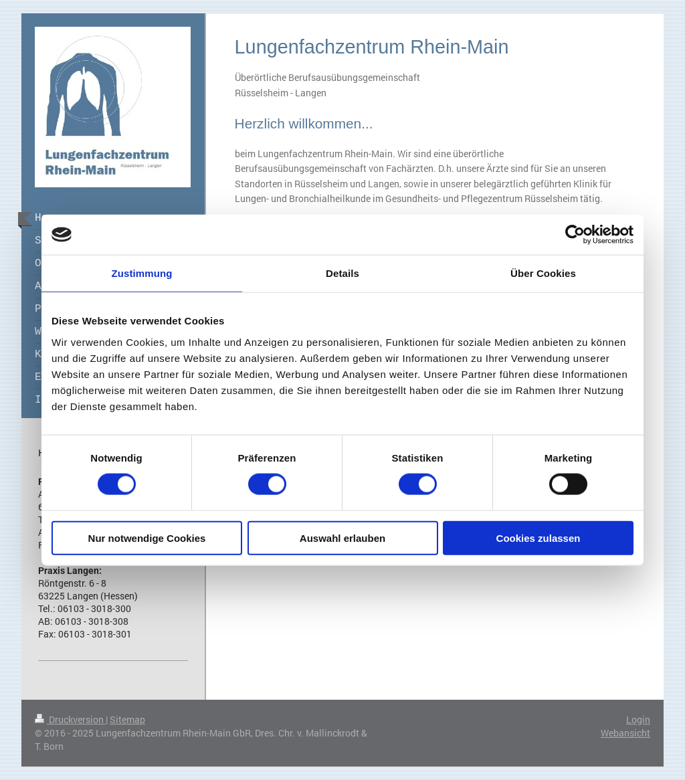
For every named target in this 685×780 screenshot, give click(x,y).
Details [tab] (342, 273)
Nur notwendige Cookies (147, 537)
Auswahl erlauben (342, 537)
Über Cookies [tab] (543, 273)
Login (638, 719)
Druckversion (70, 719)
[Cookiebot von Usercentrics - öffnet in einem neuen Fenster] (574, 235)
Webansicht (625, 732)
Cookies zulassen (538, 537)
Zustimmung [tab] (142, 273)
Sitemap (127, 719)
